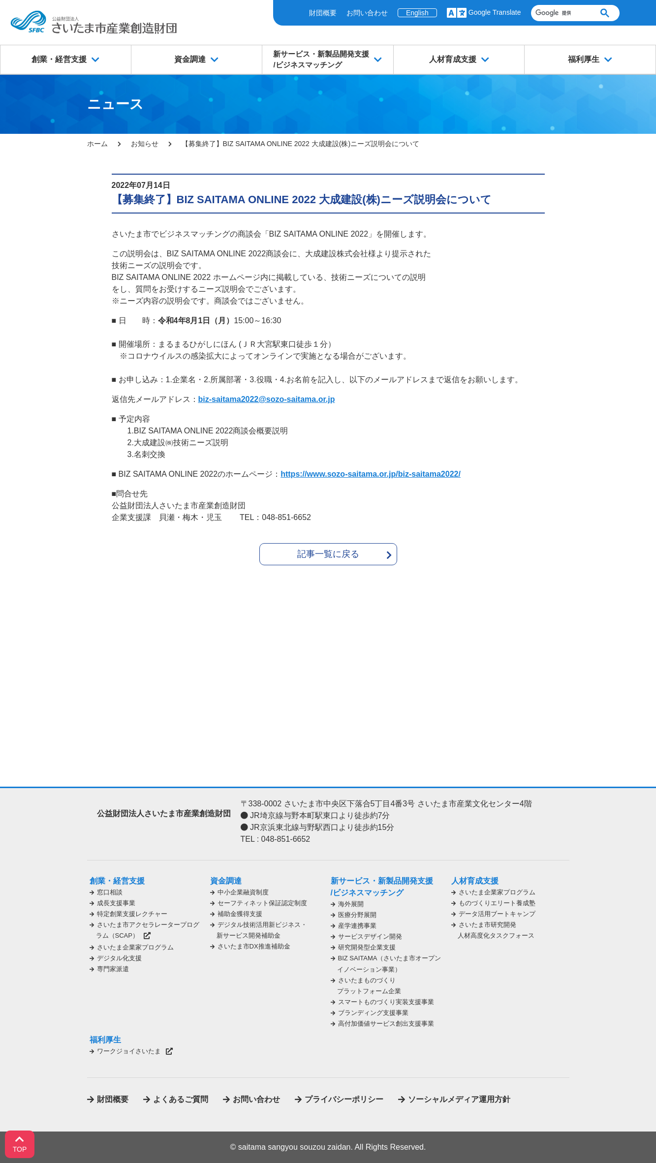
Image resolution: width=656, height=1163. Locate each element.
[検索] (560, 13)
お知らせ (144, 144)
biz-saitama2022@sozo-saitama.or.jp (266, 399)
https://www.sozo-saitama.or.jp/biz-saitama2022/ (371, 474)
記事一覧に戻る (328, 554)
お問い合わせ (367, 13)
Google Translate (495, 12)
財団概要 (323, 13)
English (417, 13)
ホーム (97, 144)
